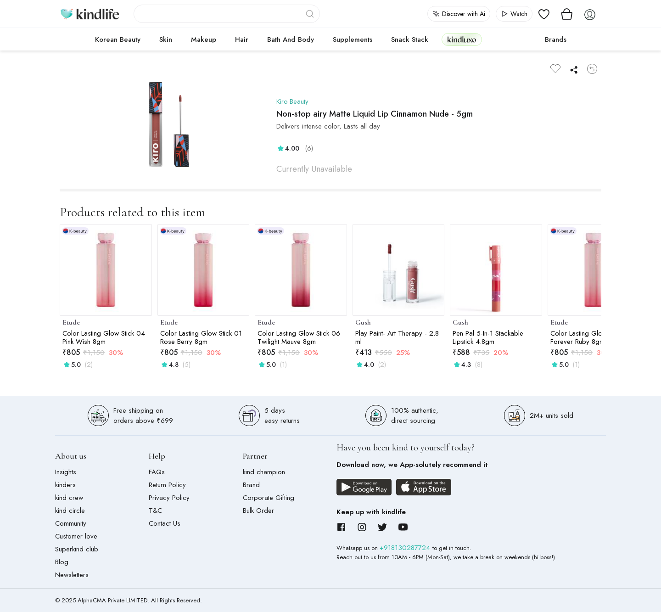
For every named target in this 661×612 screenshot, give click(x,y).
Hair (241, 39)
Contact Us (164, 523)
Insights (65, 472)
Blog (61, 562)
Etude (71, 322)
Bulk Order (258, 510)
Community (70, 523)
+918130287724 (406, 548)
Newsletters (72, 575)
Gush (363, 322)
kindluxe (462, 39)
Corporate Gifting (268, 498)
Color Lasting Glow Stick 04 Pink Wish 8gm (103, 337)
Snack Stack (409, 39)
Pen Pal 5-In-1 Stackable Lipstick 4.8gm (488, 337)
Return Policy (167, 485)
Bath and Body (290, 39)
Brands (555, 39)
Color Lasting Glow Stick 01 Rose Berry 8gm (201, 337)
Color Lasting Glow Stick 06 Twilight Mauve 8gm (299, 337)
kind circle (70, 510)
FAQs (157, 472)
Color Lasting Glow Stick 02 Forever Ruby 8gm (591, 337)
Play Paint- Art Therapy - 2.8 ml (397, 337)
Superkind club (76, 549)
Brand (251, 485)
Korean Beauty (117, 39)
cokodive (510, 39)
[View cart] (566, 14)
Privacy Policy (169, 498)
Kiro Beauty (292, 101)
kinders (65, 485)
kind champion (264, 472)
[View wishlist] (543, 14)
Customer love (76, 536)
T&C (155, 510)
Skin (165, 39)
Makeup (203, 39)
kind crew (69, 498)
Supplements (352, 39)
